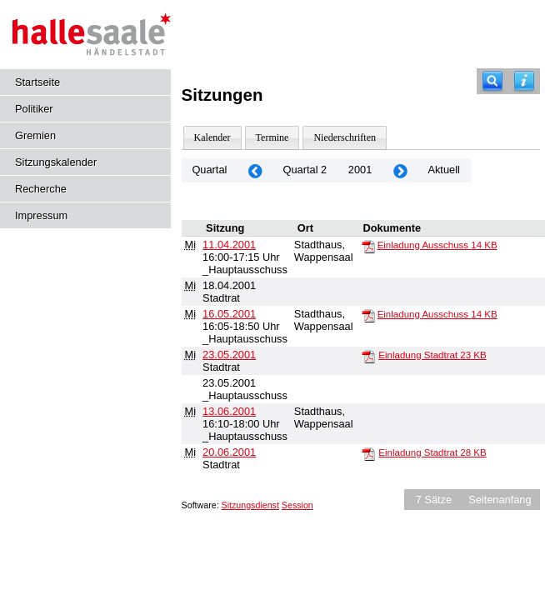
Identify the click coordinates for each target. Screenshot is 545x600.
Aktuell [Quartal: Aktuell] (443, 169)
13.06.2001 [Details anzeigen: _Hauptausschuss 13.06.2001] (229, 411)
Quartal (209, 169)
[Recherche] (492, 81)
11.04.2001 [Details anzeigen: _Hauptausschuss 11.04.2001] (229, 244)
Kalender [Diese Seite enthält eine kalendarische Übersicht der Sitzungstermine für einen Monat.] (212, 137)
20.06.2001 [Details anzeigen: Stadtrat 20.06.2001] (229, 452)
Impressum (41, 215)
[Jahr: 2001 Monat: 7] (400, 170)
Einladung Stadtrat (432, 355)
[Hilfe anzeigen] (524, 81)
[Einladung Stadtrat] (368, 356)
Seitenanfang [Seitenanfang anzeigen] (499, 499)
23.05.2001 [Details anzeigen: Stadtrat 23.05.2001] (229, 354)
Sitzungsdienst (250, 505)
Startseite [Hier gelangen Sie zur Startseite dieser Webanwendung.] (37, 82)
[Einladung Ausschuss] (368, 246)
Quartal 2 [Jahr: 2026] (305, 169)
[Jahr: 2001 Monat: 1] (255, 170)
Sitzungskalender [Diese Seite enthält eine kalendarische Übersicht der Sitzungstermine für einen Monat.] (56, 162)
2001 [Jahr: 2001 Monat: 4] (360, 169)
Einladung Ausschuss (438, 245)
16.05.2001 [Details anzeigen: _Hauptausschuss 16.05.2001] (229, 314)
